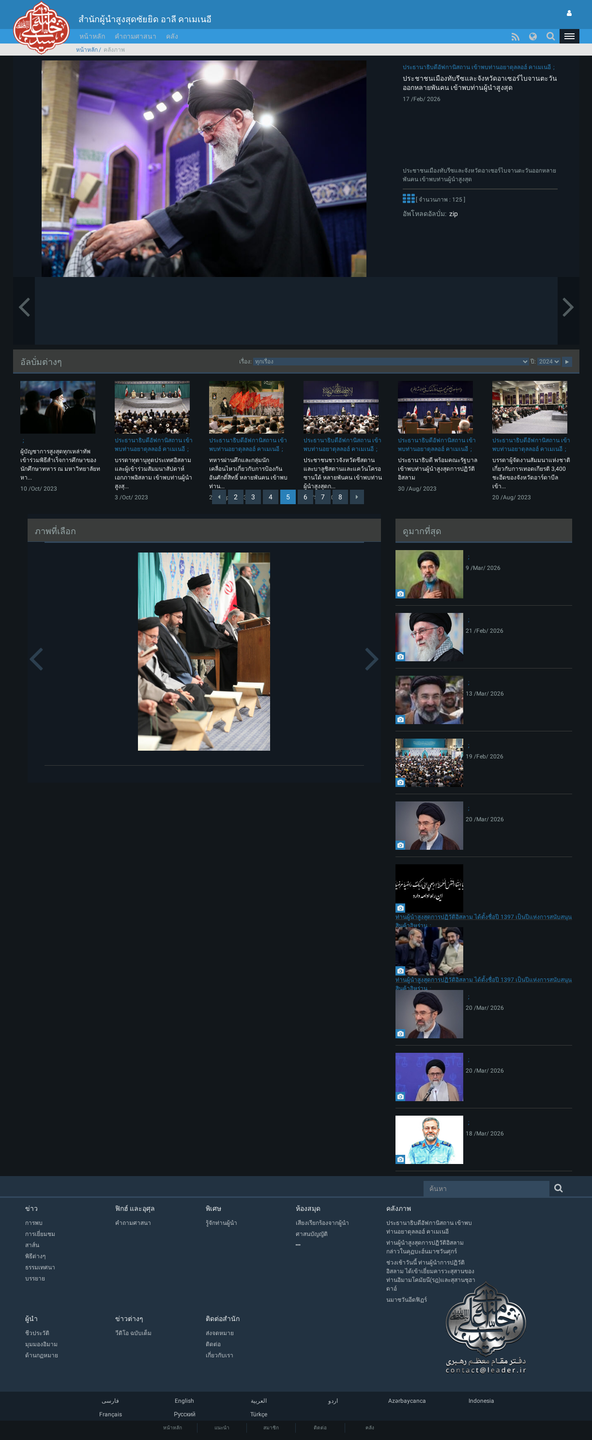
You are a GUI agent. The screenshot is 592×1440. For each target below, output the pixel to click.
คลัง (172, 36)
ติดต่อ (320, 1427)
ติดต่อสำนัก (223, 1319)
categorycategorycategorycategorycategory (391, 361)
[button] (569, 36)
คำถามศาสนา (135, 36)
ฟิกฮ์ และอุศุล (135, 1208)
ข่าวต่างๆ (129, 1319)
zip (452, 214)
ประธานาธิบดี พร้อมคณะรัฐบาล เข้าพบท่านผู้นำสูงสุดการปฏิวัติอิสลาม (437, 469)
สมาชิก (271, 1427)
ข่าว (31, 1208)
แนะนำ (221, 1427)
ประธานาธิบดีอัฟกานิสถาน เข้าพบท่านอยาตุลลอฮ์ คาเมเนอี (477, 67)
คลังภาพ (398, 1208)
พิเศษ (213, 1208)
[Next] (357, 497)
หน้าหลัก (92, 36)
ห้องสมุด (308, 1208)
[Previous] (219, 497)
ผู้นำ (31, 1319)
